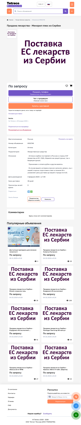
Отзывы (11, 401)
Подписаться (60, 401)
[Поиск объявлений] (40, 11)
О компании (12, 389)
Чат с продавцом (40, 99)
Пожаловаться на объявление (19, 130)
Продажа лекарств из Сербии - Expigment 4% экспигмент (55, 290)
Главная (10, 20)
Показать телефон (40, 93)
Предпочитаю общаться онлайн (34, 199)
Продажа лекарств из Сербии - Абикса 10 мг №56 (21, 368)
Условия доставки (15, 114)
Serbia (10, 118)
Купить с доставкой (40, 106)
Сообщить (47, 414)
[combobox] (41, 4)
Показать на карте (66, 139)
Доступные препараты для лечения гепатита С (22, 251)
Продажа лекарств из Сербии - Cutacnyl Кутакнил (55, 251)
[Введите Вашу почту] (62, 397)
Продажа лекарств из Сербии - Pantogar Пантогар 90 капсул (55, 329)
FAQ (9, 405)
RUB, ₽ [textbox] (41, 4)
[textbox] (49, 4)
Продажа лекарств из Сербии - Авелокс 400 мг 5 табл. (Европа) (55, 368)
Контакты (11, 393)
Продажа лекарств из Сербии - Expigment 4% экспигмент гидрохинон (21, 329)
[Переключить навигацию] (72, 4)
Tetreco (13, 3)
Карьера (11, 397)
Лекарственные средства (22, 20)
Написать (48, 199)
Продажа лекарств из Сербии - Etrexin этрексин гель (21, 290)
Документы (12, 409)
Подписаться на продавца (18, 126)
